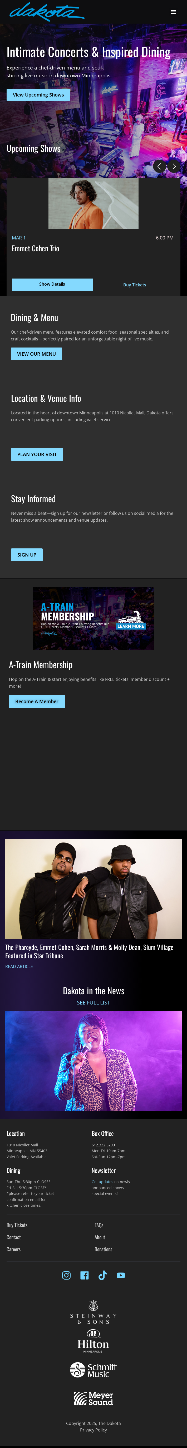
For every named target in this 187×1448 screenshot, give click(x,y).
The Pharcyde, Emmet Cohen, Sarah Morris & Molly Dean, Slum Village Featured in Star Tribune (89, 951)
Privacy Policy (93, 1430)
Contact (14, 1237)
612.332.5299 (103, 1144)
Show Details (52, 284)
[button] (173, 12)
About (100, 1237)
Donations (103, 1249)
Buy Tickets (134, 285)
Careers (14, 1249)
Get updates (102, 1181)
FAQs (99, 1225)
